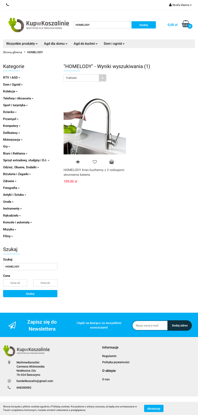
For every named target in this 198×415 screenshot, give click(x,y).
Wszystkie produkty (22, 44)
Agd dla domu (56, 44)
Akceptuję (153, 408)
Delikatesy (11, 133)
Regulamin (109, 356)
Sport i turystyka (15, 105)
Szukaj (30, 293)
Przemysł (11, 119)
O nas (106, 379)
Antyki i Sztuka (14, 195)
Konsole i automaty (17, 222)
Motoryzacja (13, 139)
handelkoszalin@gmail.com (35, 381)
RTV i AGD (11, 77)
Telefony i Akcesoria (18, 98)
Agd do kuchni (86, 44)
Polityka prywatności (115, 362)
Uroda (8, 202)
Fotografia (11, 188)
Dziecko (10, 112)
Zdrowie (10, 181)
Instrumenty (12, 208)
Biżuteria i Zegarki (17, 174)
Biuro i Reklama (15, 153)
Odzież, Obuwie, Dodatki (21, 167)
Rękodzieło (12, 215)
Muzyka (9, 229)
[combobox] (85, 77)
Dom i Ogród (13, 84)
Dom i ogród (114, 44)
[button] (110, 347)
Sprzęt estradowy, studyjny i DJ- (26, 160)
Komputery (11, 126)
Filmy (8, 236)
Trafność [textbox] (71, 77)
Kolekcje (10, 91)
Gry (6, 146)
